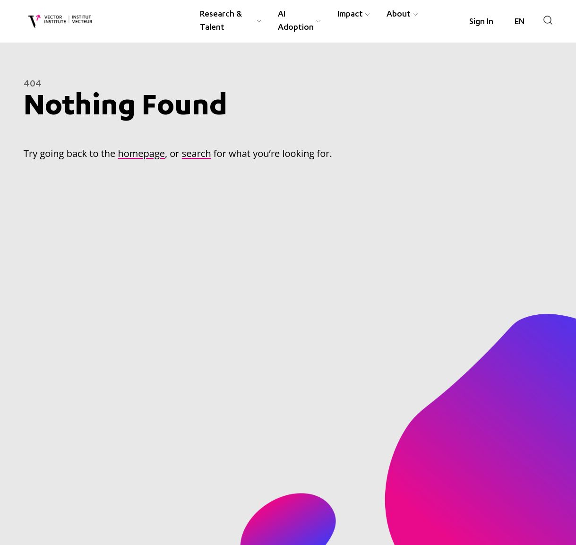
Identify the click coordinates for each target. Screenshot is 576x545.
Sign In (481, 22)
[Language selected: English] (519, 22)
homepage (141, 153)
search (196, 153)
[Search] (547, 20)
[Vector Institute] (60, 21)
